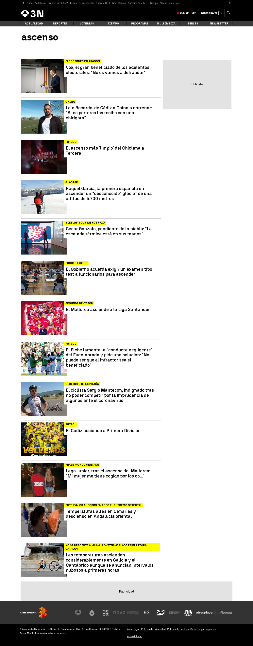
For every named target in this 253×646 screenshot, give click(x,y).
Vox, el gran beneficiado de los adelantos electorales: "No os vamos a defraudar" (107, 70)
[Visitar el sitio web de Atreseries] (147, 613)
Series (193, 23)
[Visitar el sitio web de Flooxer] (226, 613)
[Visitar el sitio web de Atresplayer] (207, 613)
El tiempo (152, 3)
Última (188, 13)
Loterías (87, 23)
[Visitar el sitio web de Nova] (119, 613)
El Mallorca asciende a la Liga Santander (108, 309)
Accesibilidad (134, 636)
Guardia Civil (103, 3)
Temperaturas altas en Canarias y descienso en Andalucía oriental (101, 514)
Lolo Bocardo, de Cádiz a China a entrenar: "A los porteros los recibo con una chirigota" (109, 113)
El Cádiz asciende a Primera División (103, 430)
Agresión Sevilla (136, 3)
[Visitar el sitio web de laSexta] (92, 613)
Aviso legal (133, 629)
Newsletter (219, 23)
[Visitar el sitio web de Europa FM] (174, 613)
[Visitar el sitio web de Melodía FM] (188, 613)
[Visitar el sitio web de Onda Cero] (161, 613)
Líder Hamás (119, 3)
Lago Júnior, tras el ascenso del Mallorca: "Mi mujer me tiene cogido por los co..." (108, 473)
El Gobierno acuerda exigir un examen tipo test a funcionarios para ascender (109, 272)
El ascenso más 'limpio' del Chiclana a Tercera (105, 151)
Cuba (30, 3)
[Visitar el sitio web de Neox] (105, 613)
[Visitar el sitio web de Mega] (133, 613)
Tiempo (113, 23)
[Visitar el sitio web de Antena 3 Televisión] (78, 613)
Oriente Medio (86, 3)
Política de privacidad (153, 629)
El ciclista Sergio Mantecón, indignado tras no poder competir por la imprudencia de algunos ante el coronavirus (110, 395)
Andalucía (40, 3)
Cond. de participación (203, 629)
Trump (73, 3)
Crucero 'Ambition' (58, 3)
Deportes (60, 23)
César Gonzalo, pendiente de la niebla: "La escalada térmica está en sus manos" (109, 231)
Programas (139, 23)
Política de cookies (178, 629)
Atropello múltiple (170, 3)
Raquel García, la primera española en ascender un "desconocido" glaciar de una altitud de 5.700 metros (109, 193)
